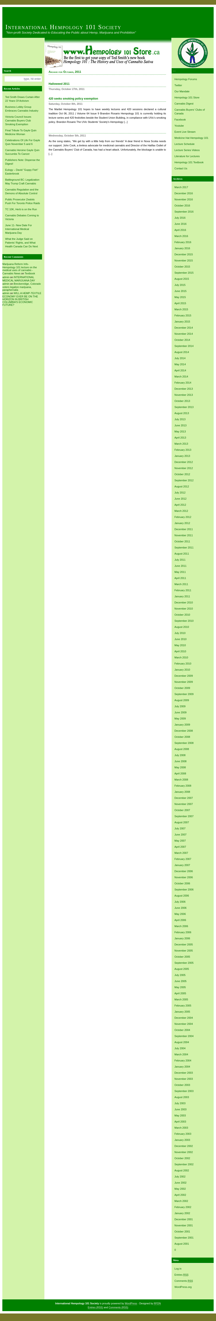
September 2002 (183, 1164)
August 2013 (181, 413)
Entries (181, 1274)
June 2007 (180, 834)
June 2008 (180, 761)
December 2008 (183, 730)
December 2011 (183, 529)
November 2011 (183, 535)
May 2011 (180, 572)
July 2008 (179, 755)
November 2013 (183, 394)
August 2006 (181, 895)
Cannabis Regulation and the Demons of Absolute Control (22, 191)
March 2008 (181, 779)
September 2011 (183, 547)
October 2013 (182, 401)
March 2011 (181, 584)
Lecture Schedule (184, 144)
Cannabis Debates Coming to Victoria (22, 217)
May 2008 (180, 767)
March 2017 (181, 187)
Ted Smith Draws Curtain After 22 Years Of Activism (22, 99)
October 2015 (182, 266)
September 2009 (183, 694)
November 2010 (183, 608)
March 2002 (181, 1201)
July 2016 (179, 217)
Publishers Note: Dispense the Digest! (22, 162)
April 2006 (180, 920)
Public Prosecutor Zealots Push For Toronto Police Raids (22, 201)
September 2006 (183, 889)
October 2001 (182, 1231)
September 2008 (183, 743)
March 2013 (181, 443)
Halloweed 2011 (59, 83)
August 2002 (181, 1170)
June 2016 (180, 223)
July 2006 (179, 901)
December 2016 (183, 193)
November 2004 (183, 1023)
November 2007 (183, 804)
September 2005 (183, 962)
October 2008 (182, 736)
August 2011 (181, 553)
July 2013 (179, 419)
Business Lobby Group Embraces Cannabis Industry (21, 108)
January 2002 (182, 1213)
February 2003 (182, 1133)
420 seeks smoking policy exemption (73, 98)
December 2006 (183, 871)
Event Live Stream (185, 131)
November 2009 (183, 681)
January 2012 (182, 523)
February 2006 (182, 932)
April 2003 (180, 1121)
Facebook (180, 119)
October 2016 (182, 205)
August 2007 (181, 822)
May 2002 (180, 1188)
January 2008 (182, 791)
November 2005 (183, 950)
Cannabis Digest (183, 103)
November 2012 (183, 468)
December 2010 (183, 602)
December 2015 (183, 254)
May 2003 (180, 1115)
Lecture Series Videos (187, 150)
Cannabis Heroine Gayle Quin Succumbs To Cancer (22, 152)
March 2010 (181, 657)
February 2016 (182, 242)
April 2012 (180, 504)
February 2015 (182, 315)
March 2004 (181, 1054)
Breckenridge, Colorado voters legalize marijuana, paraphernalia (21, 286)
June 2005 (180, 981)
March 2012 (181, 510)
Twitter (178, 85)
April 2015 (180, 303)
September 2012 (183, 480)
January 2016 (182, 248)
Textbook (30, 273)
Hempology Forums (185, 79)
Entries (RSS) (95, 1307)
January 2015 (182, 321)
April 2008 (180, 773)
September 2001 (183, 1237)
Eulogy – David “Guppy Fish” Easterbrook (21, 171)
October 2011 (182, 541)
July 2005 (179, 975)
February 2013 (182, 449)
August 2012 (181, 486)
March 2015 (181, 309)
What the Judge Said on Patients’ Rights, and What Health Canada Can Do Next (21, 242)
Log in (177, 1268)
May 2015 (180, 297)
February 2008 (182, 785)
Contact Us (180, 168)
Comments (183, 1280)
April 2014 (180, 370)
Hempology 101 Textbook (189, 162)
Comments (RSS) (118, 1307)
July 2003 (179, 1103)
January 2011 (182, 596)
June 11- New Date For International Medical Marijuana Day (18, 229)
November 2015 (183, 260)
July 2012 (179, 492)
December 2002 (183, 1146)
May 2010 (180, 645)
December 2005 (183, 944)
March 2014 (181, 376)
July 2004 (179, 1048)
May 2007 (180, 840)
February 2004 (182, 1060)
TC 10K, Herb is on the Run (21, 209)
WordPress (131, 1303)
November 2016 (183, 199)
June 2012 (180, 498)
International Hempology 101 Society (63, 27)
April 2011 (180, 578)
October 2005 (182, 956)
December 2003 (183, 1072)
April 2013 (180, 437)
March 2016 (181, 236)
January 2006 (182, 938)
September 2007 (183, 816)
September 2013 (183, 407)
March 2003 (181, 1127)
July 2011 (179, 559)
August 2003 (181, 1097)
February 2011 (182, 590)
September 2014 (183, 346)
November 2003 (183, 1078)
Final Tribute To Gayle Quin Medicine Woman (20, 132)
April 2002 (180, 1194)
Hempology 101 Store (186, 97)
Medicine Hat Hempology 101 (191, 137)
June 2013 (180, 425)
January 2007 (182, 865)
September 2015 (183, 272)
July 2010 (179, 633)
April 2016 (180, 230)
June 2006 (180, 907)
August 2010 (181, 627)
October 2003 (182, 1085)
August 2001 (181, 1243)
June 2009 (180, 712)
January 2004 (182, 1066)
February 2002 (182, 1207)
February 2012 (182, 517)
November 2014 (183, 333)
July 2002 (179, 1176)
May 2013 (180, 431)
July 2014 (179, 358)
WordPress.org (183, 1287)
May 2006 (180, 914)
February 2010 (182, 663)
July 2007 (179, 828)
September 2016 (183, 211)
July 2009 (179, 706)
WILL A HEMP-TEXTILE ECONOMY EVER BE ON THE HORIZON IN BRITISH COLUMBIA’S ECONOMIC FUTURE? (21, 299)
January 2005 (182, 1011)
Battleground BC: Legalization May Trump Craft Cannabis (22, 181)
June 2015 (180, 291)
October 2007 (182, 810)
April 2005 (180, 993)
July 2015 (179, 285)
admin (5, 277)
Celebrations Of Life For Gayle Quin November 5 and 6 (22, 142)
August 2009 (181, 700)
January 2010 (182, 669)
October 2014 (182, 339)
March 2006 (181, 926)
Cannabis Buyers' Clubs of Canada (189, 111)
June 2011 (180, 565)
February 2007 (182, 859)
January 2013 (182, 456)
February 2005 (182, 1005)
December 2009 (183, 675)
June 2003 (180, 1109)
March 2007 (181, 852)
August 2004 (181, 1042)
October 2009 (182, 688)
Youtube (179, 125)
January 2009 (182, 724)
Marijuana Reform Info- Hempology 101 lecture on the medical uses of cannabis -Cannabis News (19, 269)
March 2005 (181, 999)
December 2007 (183, 797)
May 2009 (180, 718)
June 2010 (180, 639)
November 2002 (183, 1152)
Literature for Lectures (187, 156)
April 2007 (180, 846)
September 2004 (183, 1036)
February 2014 (182, 382)
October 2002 (182, 1158)
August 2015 (181, 278)
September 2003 (183, 1091)
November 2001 (183, 1225)
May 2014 (180, 364)
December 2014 (183, 327)
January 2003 (182, 1139)
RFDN (157, 1303)
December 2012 (183, 462)
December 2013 (183, 388)
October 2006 (182, 883)
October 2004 (182, 1030)
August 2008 (181, 749)
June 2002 (180, 1182)
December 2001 (183, 1219)
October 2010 (182, 614)
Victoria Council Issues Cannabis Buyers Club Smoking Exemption (18, 120)
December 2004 (183, 1017)
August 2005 (181, 968)
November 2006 (183, 877)
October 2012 (182, 474)
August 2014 (181, 352)
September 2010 (183, 620)
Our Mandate (181, 91)
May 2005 (180, 987)
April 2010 (180, 651)
